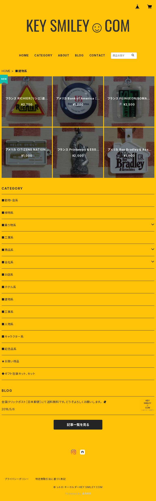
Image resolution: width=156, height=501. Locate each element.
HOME (24, 55)
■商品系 (8, 250)
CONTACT (97, 55)
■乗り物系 (9, 225)
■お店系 (7, 274)
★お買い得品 (10, 361)
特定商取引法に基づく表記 (50, 478)
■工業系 (8, 237)
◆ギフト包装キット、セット (18, 373)
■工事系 (8, 311)
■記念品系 (9, 349)
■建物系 (8, 299)
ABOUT (63, 55)
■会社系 (8, 262)
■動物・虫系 (10, 200)
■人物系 (8, 324)
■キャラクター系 (13, 336)
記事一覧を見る (78, 425)
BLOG (79, 55)
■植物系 (8, 212)
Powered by (78, 493)
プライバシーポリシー (17, 478)
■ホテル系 (9, 287)
